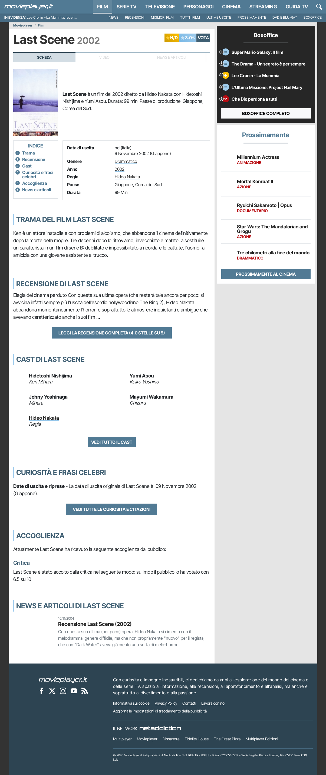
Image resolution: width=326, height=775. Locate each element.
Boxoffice (313, 17)
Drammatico (126, 161)
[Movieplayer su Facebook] (41, 690)
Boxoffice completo (266, 113)
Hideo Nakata (127, 176)
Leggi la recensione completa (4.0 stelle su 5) (111, 333)
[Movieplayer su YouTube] (73, 690)
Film (102, 6)
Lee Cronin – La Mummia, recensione (54, 17)
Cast (27, 166)
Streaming (263, 6)
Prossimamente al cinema (266, 274)
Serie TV (127, 6)
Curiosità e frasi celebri (37, 174)
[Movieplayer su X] (52, 690)
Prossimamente (252, 17)
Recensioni (134, 17)
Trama (28, 153)
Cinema (231, 6)
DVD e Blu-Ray (284, 17)
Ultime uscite (218, 17)
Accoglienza (34, 183)
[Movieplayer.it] (28, 7)
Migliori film (162, 17)
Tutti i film (190, 17)
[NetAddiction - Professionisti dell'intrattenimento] (160, 728)
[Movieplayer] (63, 679)
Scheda (44, 57)
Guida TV (297, 6)
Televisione (160, 6)
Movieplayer (22, 25)
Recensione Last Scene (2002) (95, 624)
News (113, 17)
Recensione (33, 159)
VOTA (203, 37)
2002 (119, 169)
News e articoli (36, 189)
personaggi (198, 6)
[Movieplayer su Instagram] (63, 690)
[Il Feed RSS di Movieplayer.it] (84, 690)
